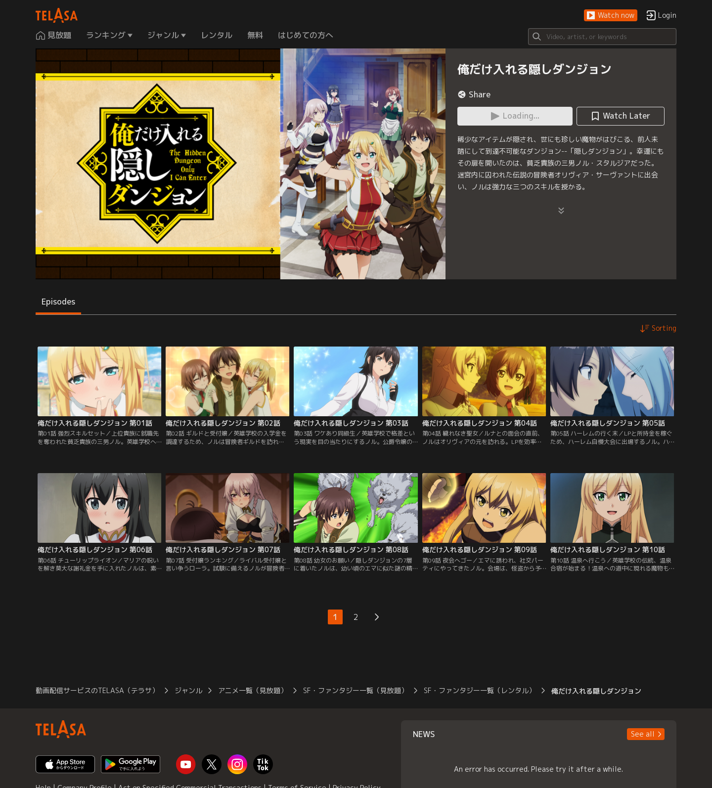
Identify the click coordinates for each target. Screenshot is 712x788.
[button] (610, 15)
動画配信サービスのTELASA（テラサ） (97, 690)
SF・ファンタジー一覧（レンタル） (479, 690)
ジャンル (188, 690)
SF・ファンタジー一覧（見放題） (355, 690)
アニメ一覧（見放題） (252, 690)
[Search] (602, 36)
